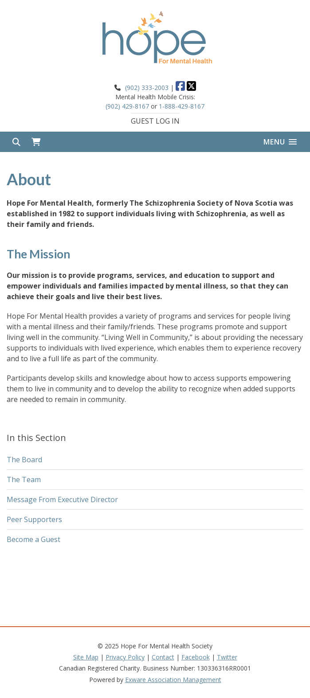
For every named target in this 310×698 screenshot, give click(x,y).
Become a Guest (33, 539)
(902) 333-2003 (147, 87)
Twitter (227, 657)
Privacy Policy (125, 657)
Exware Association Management (173, 679)
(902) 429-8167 (127, 106)
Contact (163, 657)
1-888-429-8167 (181, 106)
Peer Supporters (34, 519)
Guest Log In (155, 121)
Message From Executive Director (62, 499)
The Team (24, 479)
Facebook (195, 657)
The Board (24, 459)
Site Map (85, 657)
